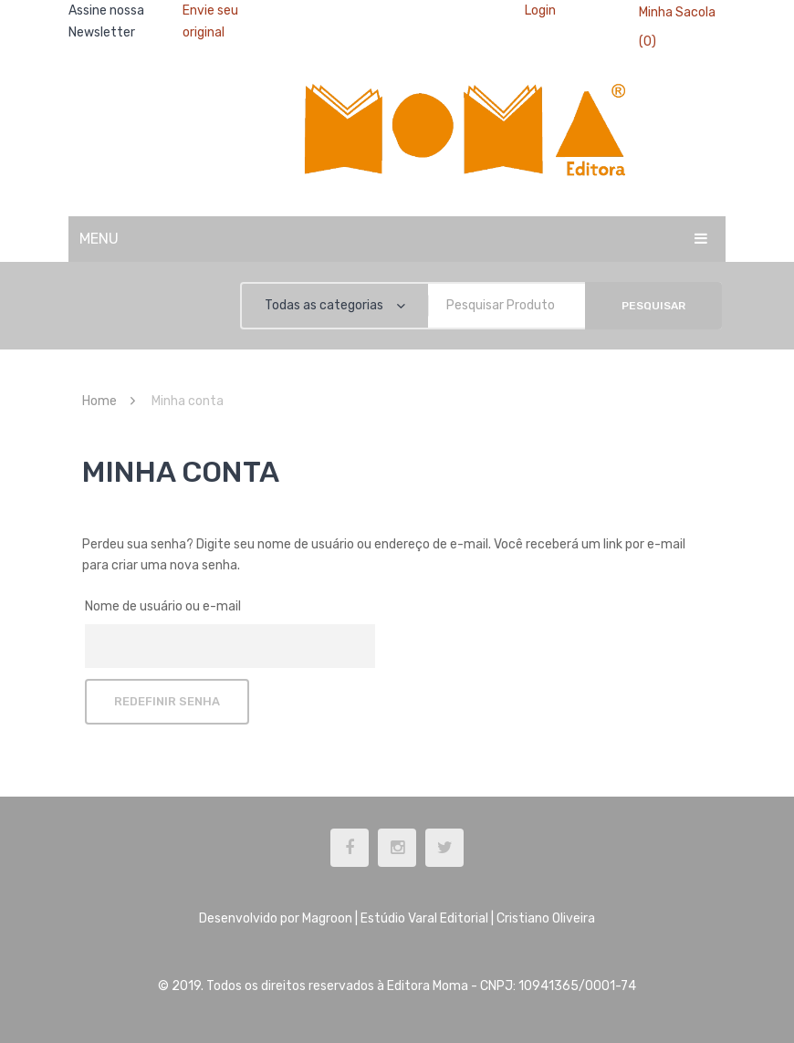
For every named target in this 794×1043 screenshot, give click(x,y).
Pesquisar (653, 305)
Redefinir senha (167, 701)
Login (540, 10)
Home (99, 401)
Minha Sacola (677, 12)
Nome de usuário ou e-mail (163, 606)
